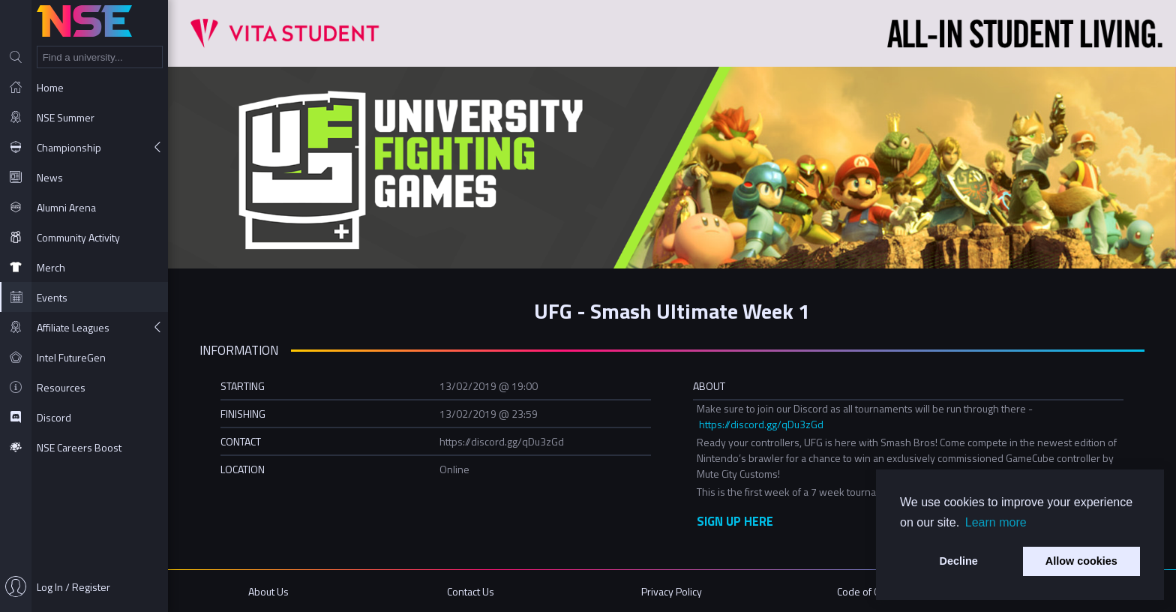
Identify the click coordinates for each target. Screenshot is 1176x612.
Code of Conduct (873, 591)
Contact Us (470, 591)
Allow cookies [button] (1082, 561)
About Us (268, 591)
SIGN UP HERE (735, 521)
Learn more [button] (996, 522)
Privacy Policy (671, 591)
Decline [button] (959, 561)
